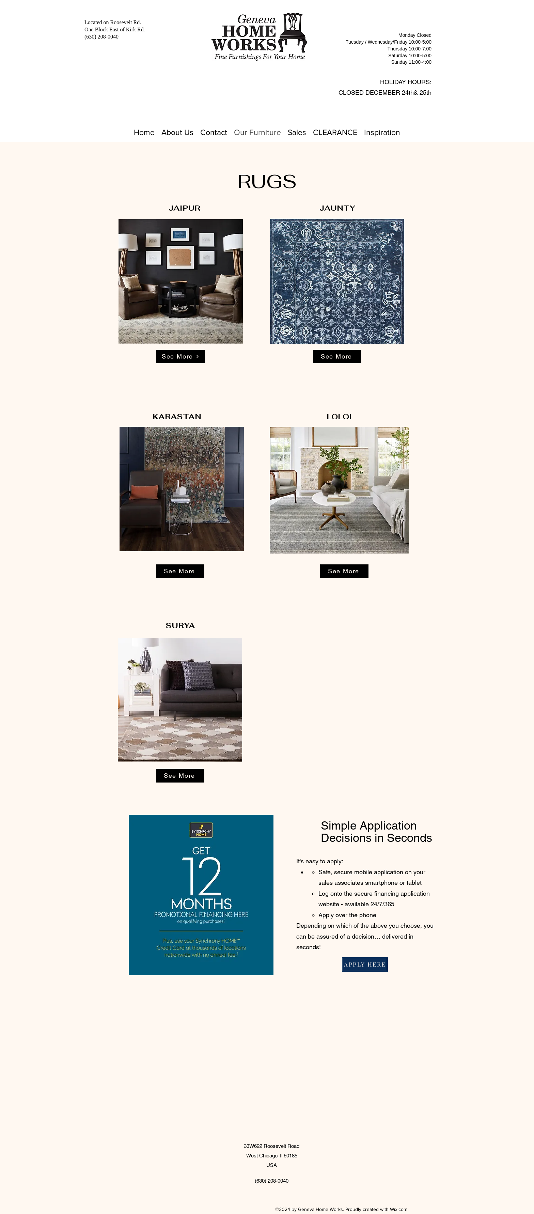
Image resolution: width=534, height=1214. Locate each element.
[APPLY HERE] (365, 964)
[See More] (180, 356)
